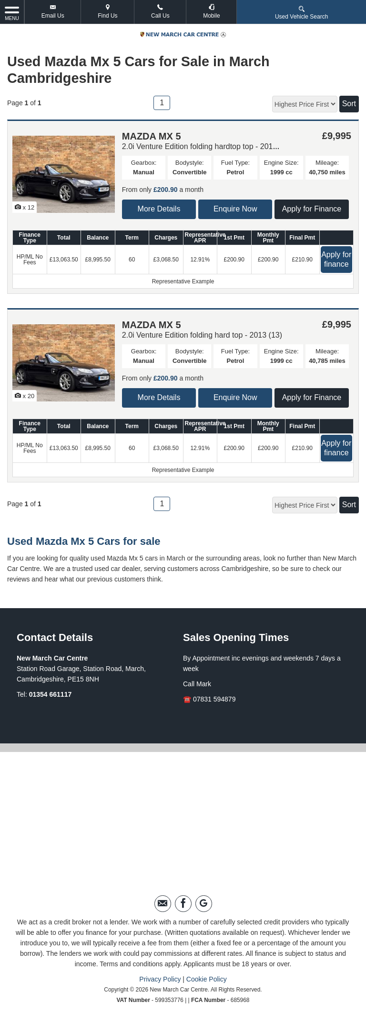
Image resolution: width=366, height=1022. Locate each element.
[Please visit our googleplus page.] (203, 903)
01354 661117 (50, 694)
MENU (12, 13)
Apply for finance (336, 259)
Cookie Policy (206, 979)
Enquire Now (235, 209)
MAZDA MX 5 (151, 136)
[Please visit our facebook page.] (183, 903)
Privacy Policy (160, 979)
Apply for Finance (312, 209)
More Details (159, 209)
